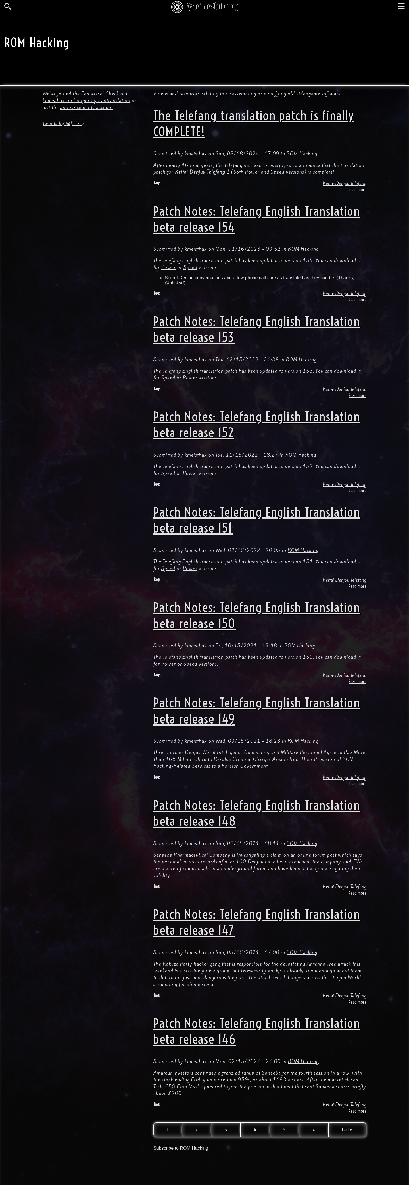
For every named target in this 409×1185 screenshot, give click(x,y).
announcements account (86, 107)
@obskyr (174, 282)
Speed (190, 267)
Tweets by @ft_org (63, 123)
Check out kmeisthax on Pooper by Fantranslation (86, 97)
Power (168, 267)
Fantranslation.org (213, 6)
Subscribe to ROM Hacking (180, 1148)
